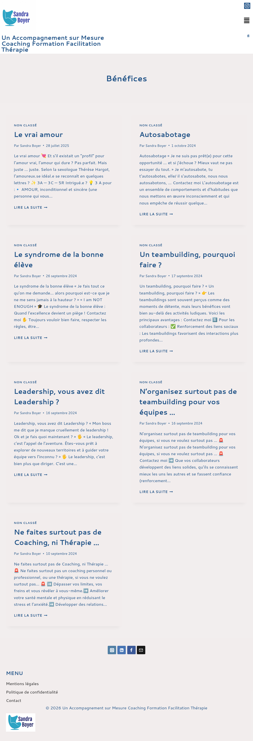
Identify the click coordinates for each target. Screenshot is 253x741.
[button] (247, 20)
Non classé (25, 125)
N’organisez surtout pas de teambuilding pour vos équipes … (188, 401)
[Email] (141, 650)
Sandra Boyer (30, 145)
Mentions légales (22, 683)
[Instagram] (112, 650)
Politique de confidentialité (32, 692)
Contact (13, 700)
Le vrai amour (38, 134)
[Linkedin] (121, 650)
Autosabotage (164, 134)
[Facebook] (131, 650)
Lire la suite (30, 207)
